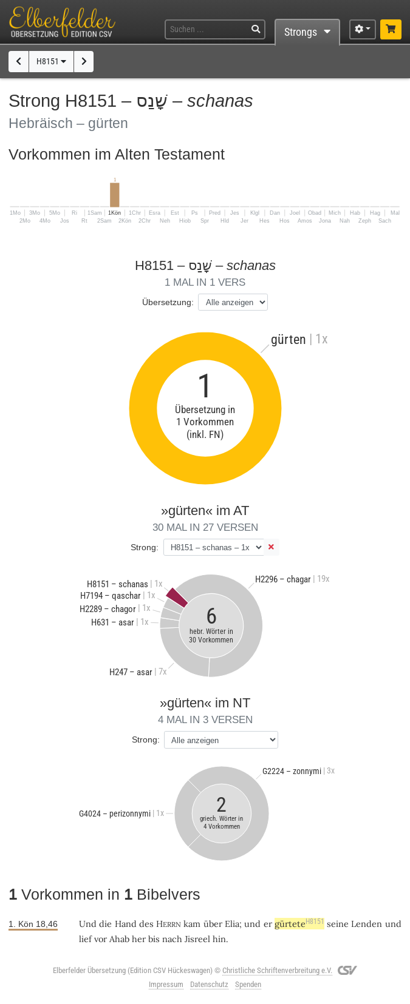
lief (85, 939)
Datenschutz (209, 984)
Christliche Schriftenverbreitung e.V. (277, 970)
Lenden (366, 923)
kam (191, 923)
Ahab (119, 939)
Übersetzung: (168, 302)
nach (172, 939)
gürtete (299, 923)
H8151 (51, 61)
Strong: (145, 547)
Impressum (166, 984)
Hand (126, 923)
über (212, 923)
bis (154, 939)
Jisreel (197, 939)
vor (100, 939)
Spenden (248, 984)
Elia (232, 923)
